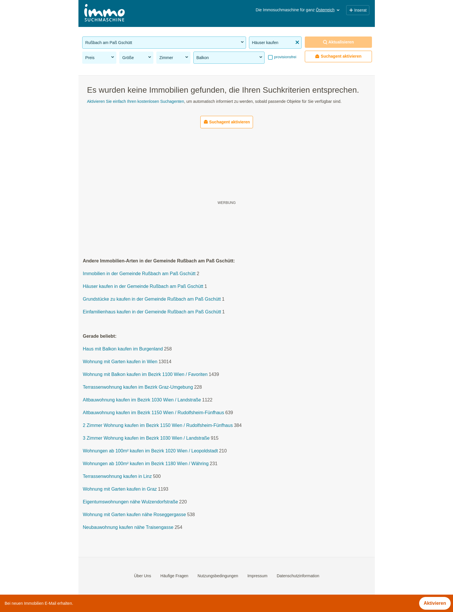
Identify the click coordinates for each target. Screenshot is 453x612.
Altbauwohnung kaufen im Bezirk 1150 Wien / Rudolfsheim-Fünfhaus (153, 412)
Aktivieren (435, 603)
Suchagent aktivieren (338, 56)
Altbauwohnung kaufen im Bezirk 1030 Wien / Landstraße (142, 400)
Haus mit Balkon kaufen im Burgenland (123, 349)
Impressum (257, 575)
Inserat (358, 10)
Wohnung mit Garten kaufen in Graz (120, 489)
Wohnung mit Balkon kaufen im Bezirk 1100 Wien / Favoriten (145, 374)
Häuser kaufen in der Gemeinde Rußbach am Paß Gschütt (143, 286)
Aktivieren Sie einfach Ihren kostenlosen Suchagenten (135, 101)
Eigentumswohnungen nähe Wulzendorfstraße (130, 502)
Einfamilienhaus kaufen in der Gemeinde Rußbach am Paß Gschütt (152, 312)
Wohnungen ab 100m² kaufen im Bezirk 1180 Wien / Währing (146, 463)
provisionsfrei (284, 57)
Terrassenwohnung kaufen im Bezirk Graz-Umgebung (138, 387)
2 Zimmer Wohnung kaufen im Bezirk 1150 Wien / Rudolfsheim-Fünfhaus (158, 425)
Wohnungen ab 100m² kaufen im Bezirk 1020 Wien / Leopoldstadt (150, 451)
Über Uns (142, 575)
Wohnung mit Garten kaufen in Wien (120, 361)
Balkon (230, 57)
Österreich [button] (328, 10)
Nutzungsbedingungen (217, 575)
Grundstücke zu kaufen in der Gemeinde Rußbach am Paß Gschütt (152, 299)
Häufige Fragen (174, 575)
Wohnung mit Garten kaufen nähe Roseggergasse (134, 514)
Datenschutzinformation (297, 575)
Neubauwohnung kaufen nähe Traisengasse (128, 527)
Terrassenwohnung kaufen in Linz (117, 476)
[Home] (104, 13)
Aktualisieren (338, 42)
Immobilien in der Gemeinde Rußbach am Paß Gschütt (139, 273)
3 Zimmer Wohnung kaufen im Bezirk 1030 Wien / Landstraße (146, 438)
